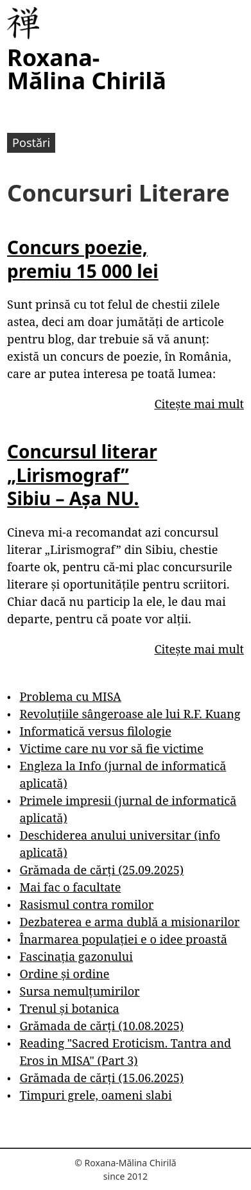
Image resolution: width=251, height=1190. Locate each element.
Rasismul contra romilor (86, 904)
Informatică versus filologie (95, 731)
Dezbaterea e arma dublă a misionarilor (129, 921)
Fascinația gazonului (76, 956)
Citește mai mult (198, 403)
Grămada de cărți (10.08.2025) (101, 1025)
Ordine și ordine (64, 973)
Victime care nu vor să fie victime (111, 748)
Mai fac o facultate (70, 887)
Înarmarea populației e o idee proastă (123, 939)
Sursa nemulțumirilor (79, 991)
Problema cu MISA (70, 696)
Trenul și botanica (69, 1008)
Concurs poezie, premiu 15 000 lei (83, 258)
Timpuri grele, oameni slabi (95, 1095)
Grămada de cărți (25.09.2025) (101, 869)
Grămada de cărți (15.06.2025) (101, 1077)
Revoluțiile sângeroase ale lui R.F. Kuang (129, 713)
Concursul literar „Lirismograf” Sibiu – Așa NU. (82, 474)
